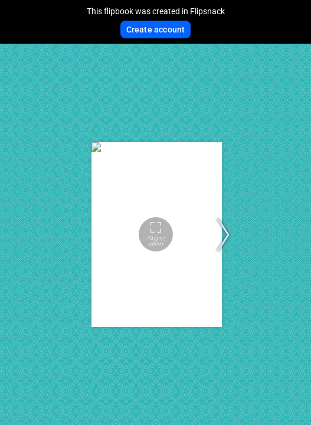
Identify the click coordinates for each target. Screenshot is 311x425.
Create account (155, 29)
